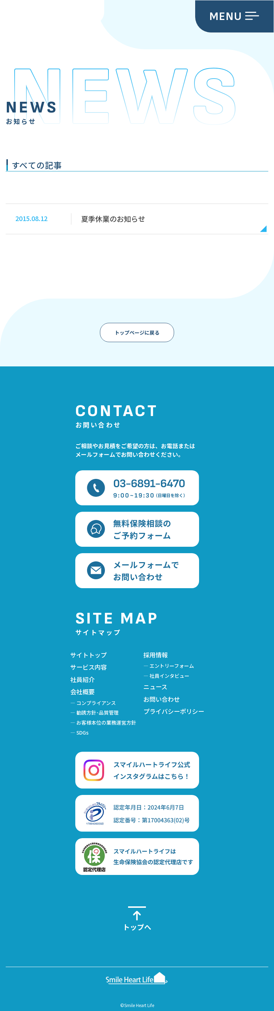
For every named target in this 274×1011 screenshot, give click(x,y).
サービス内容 (88, 666)
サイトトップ (88, 654)
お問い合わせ (161, 699)
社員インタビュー (169, 675)
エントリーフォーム (171, 665)
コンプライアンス (96, 702)
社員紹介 (82, 679)
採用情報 (155, 654)
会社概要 (82, 691)
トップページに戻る (137, 332)
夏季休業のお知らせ (113, 219)
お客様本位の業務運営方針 (106, 722)
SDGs (82, 732)
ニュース (155, 686)
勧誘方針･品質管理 (97, 712)
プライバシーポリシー (173, 711)
